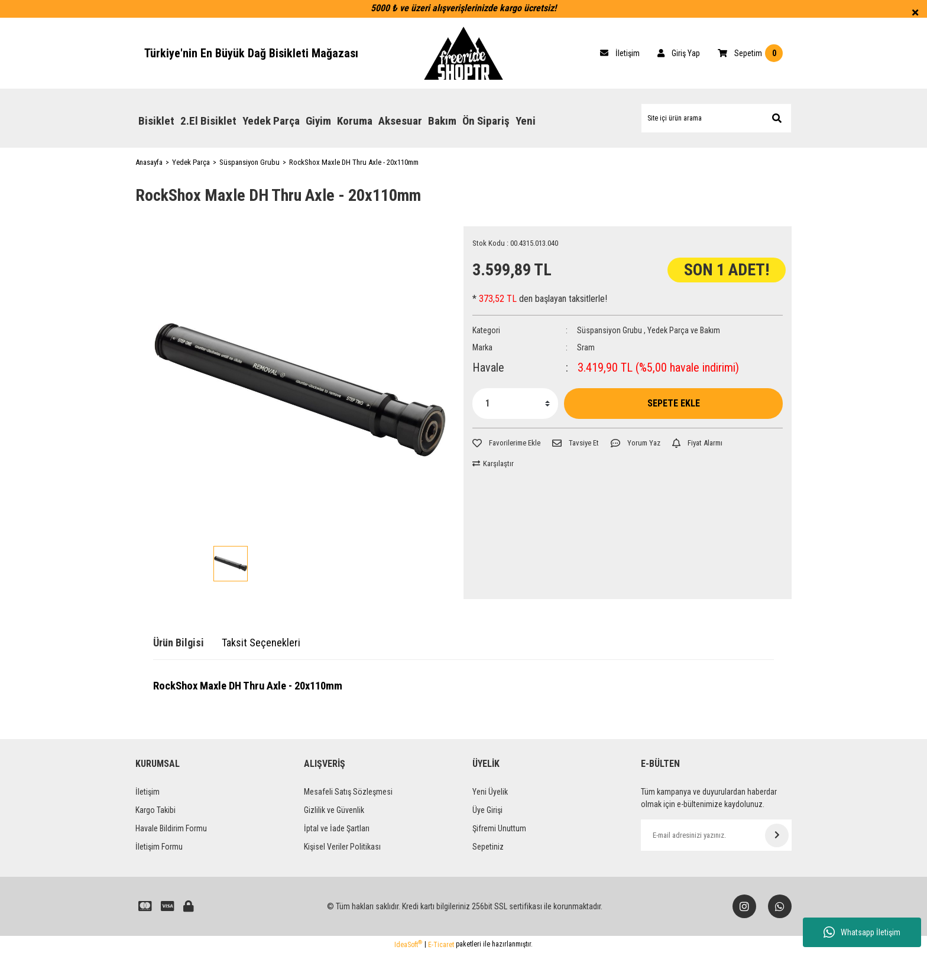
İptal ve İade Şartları (336, 828)
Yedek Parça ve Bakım (683, 330)
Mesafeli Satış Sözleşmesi (348, 791)
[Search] (716, 118)
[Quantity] (515, 403)
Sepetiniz (488, 846)
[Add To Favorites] (506, 443)
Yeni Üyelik (490, 791)
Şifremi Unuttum (499, 828)
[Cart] (620, 53)
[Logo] (463, 53)
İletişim (147, 791)
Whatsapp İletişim (862, 932)
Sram (586, 347)
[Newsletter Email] (716, 835)
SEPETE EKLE (673, 403)
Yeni (526, 121)
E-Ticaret (441, 945)
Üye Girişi (487, 810)
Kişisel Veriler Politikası (342, 846)
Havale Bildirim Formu (171, 828)
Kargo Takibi (155, 810)
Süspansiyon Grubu (609, 330)
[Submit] (777, 835)
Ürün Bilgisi (178, 642)
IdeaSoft (408, 944)
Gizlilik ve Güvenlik (334, 810)
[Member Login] (678, 53)
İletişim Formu (159, 846)
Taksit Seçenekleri (261, 642)
